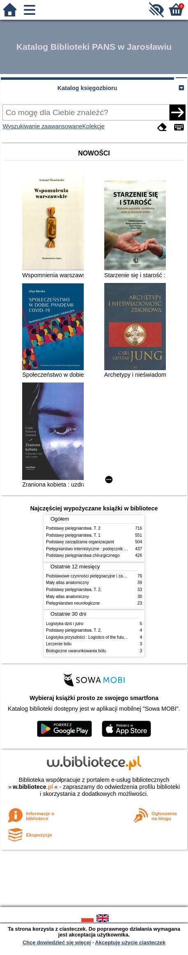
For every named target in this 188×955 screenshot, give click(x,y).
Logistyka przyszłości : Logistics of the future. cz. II (92, 637)
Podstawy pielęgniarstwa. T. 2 (73, 528)
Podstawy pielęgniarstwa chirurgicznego (82, 555)
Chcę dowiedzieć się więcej (57, 942)
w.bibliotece (33, 786)
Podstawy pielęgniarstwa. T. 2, (73, 589)
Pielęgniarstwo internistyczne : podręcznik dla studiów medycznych (107, 549)
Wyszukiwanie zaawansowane (42, 126)
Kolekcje (93, 126)
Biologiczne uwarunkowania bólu (76, 651)
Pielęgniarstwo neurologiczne (73, 603)
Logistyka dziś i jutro (64, 623)
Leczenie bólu (58, 644)
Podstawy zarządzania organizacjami (80, 542)
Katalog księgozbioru (87, 88)
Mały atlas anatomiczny (67, 582)
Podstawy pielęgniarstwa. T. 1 (73, 535)
